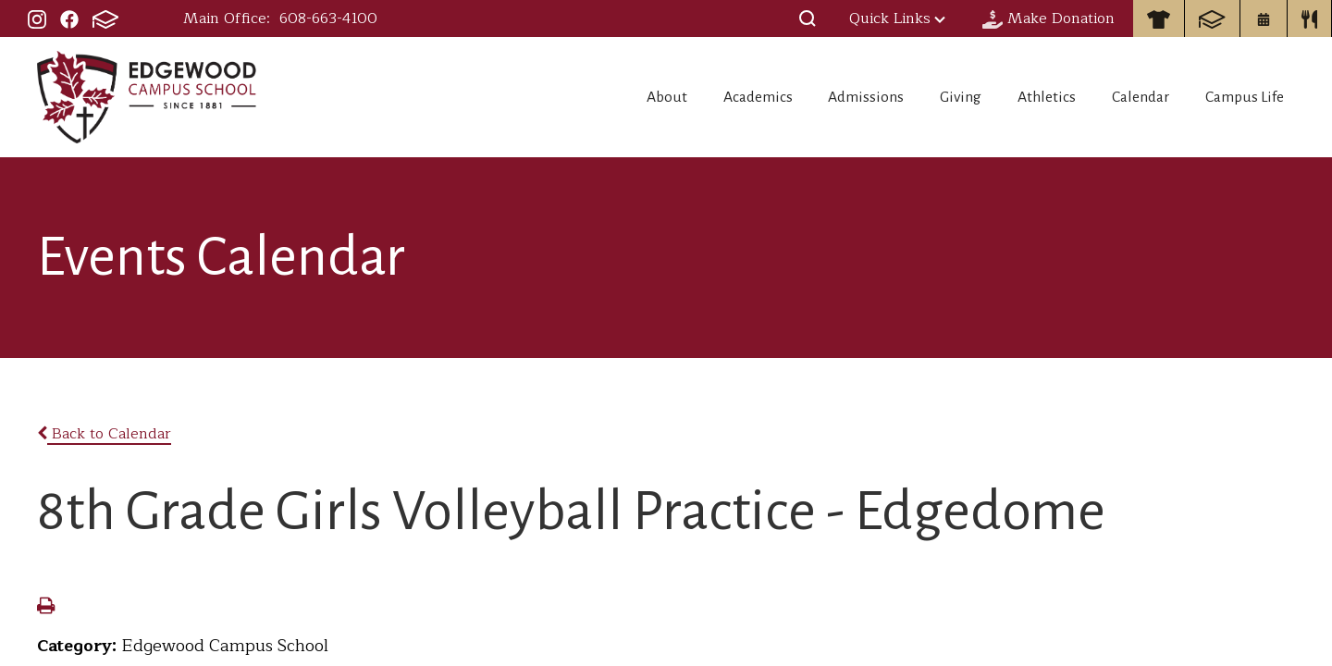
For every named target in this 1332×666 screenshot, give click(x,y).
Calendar (1133, 97)
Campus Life (1248, 97)
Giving (934, 97)
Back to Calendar (104, 434)
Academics (711, 97)
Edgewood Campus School (147, 97)
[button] (807, 18)
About (611, 97)
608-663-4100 (328, 18)
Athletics (1030, 97)
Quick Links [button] (897, 18)
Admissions (830, 97)
